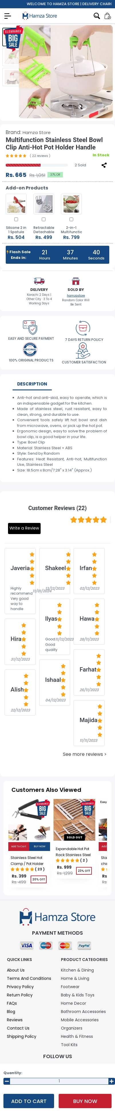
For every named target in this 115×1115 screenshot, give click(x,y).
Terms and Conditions (29, 978)
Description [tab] (32, 384)
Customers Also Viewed (46, 790)
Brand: (28, 132)
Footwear (70, 987)
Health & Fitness (77, 1036)
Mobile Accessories (80, 1020)
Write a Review (24, 528)
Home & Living (75, 978)
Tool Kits (69, 1045)
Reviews (15, 1020)
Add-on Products (27, 188)
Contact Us (18, 1028)
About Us (16, 970)
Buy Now (85, 1101)
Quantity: (12, 1072)
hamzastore (76, 295)
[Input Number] (59, 1081)
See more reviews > (85, 754)
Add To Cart (29, 1101)
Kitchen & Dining (77, 970)
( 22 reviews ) (40, 156)
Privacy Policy (20, 987)
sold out (74, 837)
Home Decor (73, 1003)
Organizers (71, 1028)
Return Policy (20, 995)
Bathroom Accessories (83, 1011)
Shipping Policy (21, 1036)
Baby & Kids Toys (77, 995)
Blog (11, 1011)
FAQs (12, 1003)
